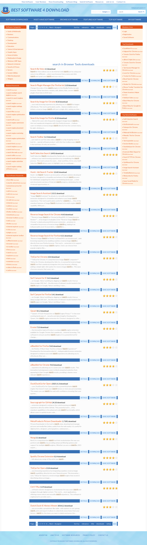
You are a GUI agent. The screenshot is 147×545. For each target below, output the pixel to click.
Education (10, 46)
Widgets (10, 79)
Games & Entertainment (15, 49)
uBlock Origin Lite (131, 59)
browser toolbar (15, 218)
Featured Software (93, 19)
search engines (14, 147)
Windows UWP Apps (14, 61)
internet (12, 203)
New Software (27, 2)
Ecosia (33, 327)
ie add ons (13, 200)
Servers (9, 70)
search (12, 90)
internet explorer (15, 227)
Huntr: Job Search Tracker (42, 172)
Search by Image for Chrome (43, 101)
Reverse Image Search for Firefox (45, 235)
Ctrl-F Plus (35, 487)
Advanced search (137, 8)
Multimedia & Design (14, 58)
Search (140, 12)
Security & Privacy (13, 67)
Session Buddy (130, 144)
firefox (12, 224)
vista (11, 230)
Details (84, 80)
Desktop (10, 40)
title (92, 27)
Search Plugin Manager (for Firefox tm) (47, 85)
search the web (14, 152)
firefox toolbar (14, 212)
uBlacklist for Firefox (39, 346)
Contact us (104, 535)
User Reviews (41, 2)
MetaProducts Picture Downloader (46, 421)
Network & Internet (13, 64)
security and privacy (16, 183)
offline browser (14, 241)
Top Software (116, 19)
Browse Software (69, 19)
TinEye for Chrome (38, 257)
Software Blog (71, 2)
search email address (16, 158)
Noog (32, 437)
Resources (99, 2)
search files (13, 111)
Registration (127, 34)
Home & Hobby (12, 55)
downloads (100, 27)
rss (10, 197)
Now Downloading (56, 2)
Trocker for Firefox (132, 76)
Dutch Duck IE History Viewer (43, 505)
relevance (85, 27)
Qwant (33, 311)
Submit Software (86, 2)
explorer (12, 256)
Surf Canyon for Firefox (40, 294)
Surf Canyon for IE (38, 278)
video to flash (14, 267)
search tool (13, 149)
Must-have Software (43, 19)
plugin (11, 233)
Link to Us (110, 2)
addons (12, 206)
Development (12, 43)
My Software (134, 19)
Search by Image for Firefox (42, 118)
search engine (14, 103)
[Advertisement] (46, 45)
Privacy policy (89, 535)
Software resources (70, 535)
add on (12, 191)
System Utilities (12, 73)
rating (108, 27)
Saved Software (128, 37)
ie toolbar (13, 247)
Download (95, 80)
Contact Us (121, 2)
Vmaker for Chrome (132, 84)
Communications (13, 37)
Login (125, 31)
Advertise (42, 535)
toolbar (12, 209)
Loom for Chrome (131, 73)
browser (12, 244)
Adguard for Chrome (132, 51)
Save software (109, 80)
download (13, 215)
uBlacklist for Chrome (40, 365)
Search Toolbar (37, 137)
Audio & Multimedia (14, 31)
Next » (51, 27)
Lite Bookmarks (131, 124)
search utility (14, 155)
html (11, 259)
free (11, 250)
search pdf (13, 120)
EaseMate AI (130, 48)
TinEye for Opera (38, 468)
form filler (13, 180)
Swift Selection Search (40, 153)
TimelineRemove (131, 173)
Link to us (54, 535)
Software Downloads (17, 19)
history (12, 264)
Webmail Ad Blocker (132, 133)
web (11, 221)
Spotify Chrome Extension (42, 456)
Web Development (13, 76)
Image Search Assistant (40, 193)
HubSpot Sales (130, 98)
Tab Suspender (131, 141)
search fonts (14, 144)
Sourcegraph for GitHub (41, 402)
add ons (12, 194)
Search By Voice (37, 69)
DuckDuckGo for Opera (41, 383)
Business (10, 34)
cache (11, 270)
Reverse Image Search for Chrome (45, 214)
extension (13, 261)
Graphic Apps (12, 52)
